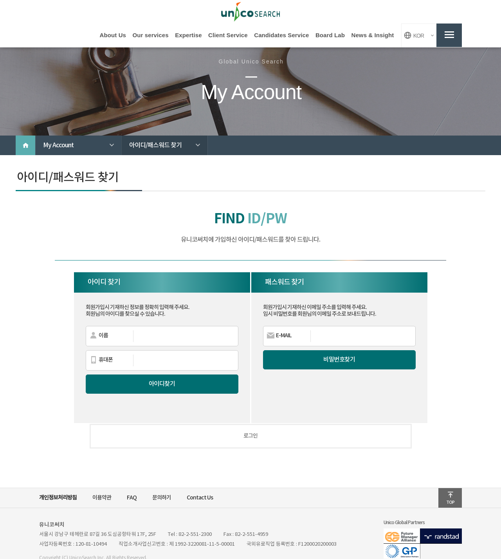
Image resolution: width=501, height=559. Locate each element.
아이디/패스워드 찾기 (168, 147)
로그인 (250, 420)
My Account (82, 147)
